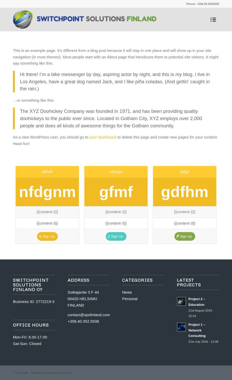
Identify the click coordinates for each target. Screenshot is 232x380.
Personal (129, 298)
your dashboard (102, 137)
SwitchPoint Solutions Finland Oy (52, 372)
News (127, 292)
